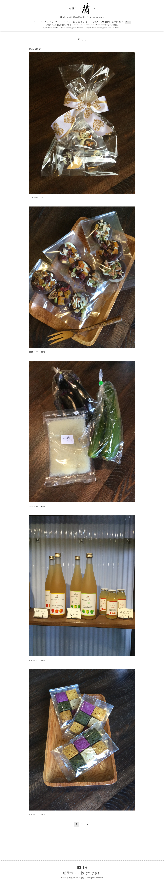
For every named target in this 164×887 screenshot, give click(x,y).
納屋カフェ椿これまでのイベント (59, 25)
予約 (40, 22)
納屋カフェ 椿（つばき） (82, 873)
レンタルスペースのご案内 (100, 22)
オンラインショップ (80, 22)
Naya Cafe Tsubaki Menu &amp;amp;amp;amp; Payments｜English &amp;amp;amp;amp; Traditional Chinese (82, 28)
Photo (128, 22)
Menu (57, 22)
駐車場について (117, 22)
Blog (68, 22)
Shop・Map (49, 22)
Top (35, 22)
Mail (63, 22)
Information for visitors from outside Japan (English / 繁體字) (96, 25)
